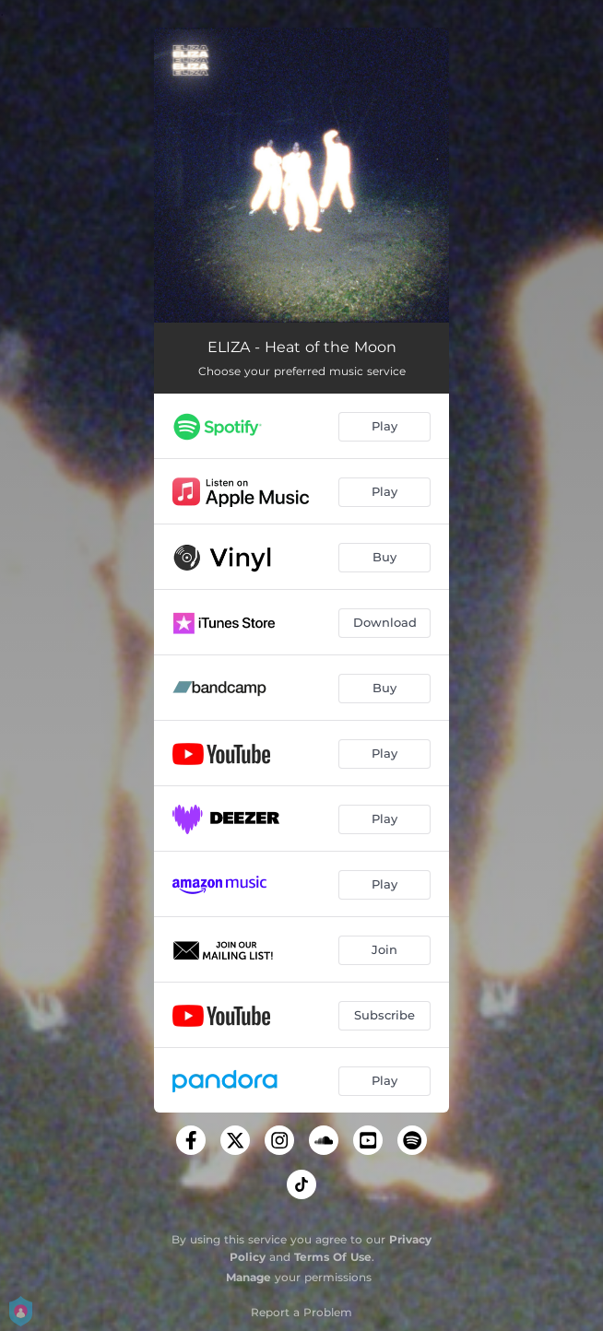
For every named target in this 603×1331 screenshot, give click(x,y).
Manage (248, 1277)
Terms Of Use (333, 1257)
